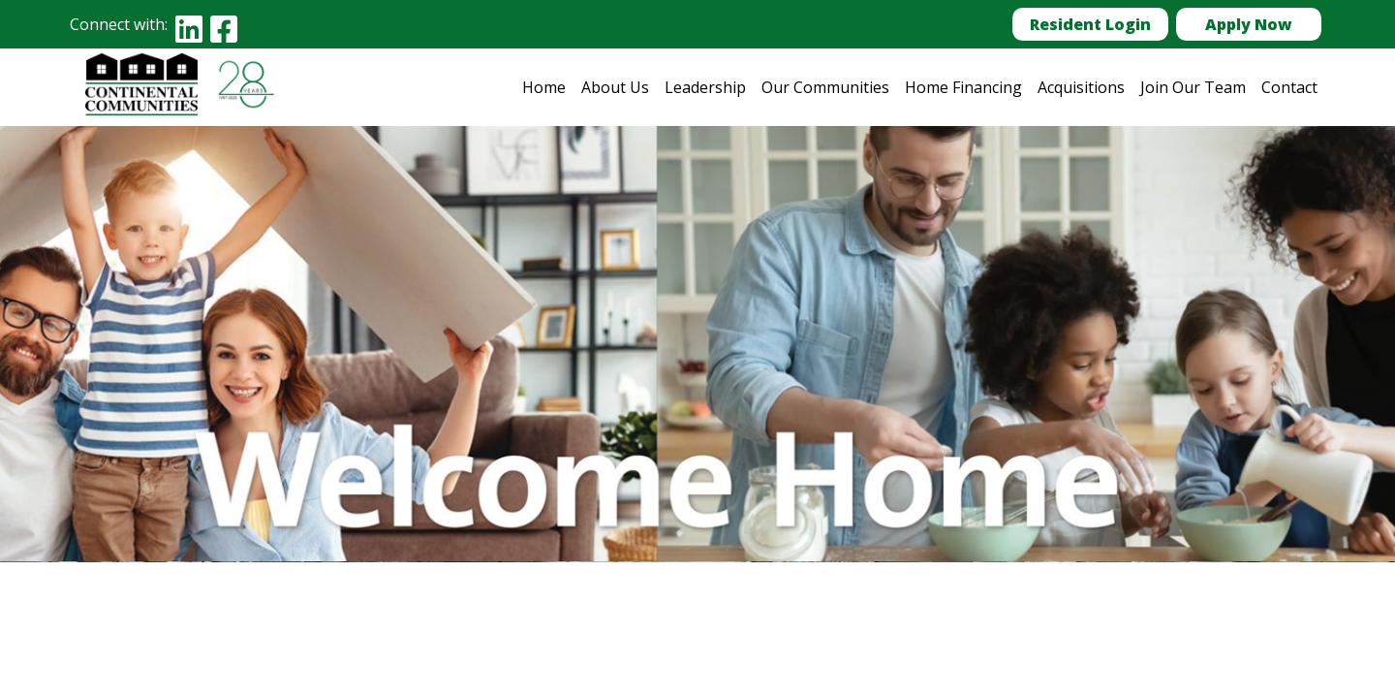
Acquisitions (1081, 87)
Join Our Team (1193, 87)
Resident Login (1090, 24)
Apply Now (1248, 24)
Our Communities (825, 87)
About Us (615, 87)
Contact (1289, 87)
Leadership (705, 87)
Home (544, 87)
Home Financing (963, 87)
